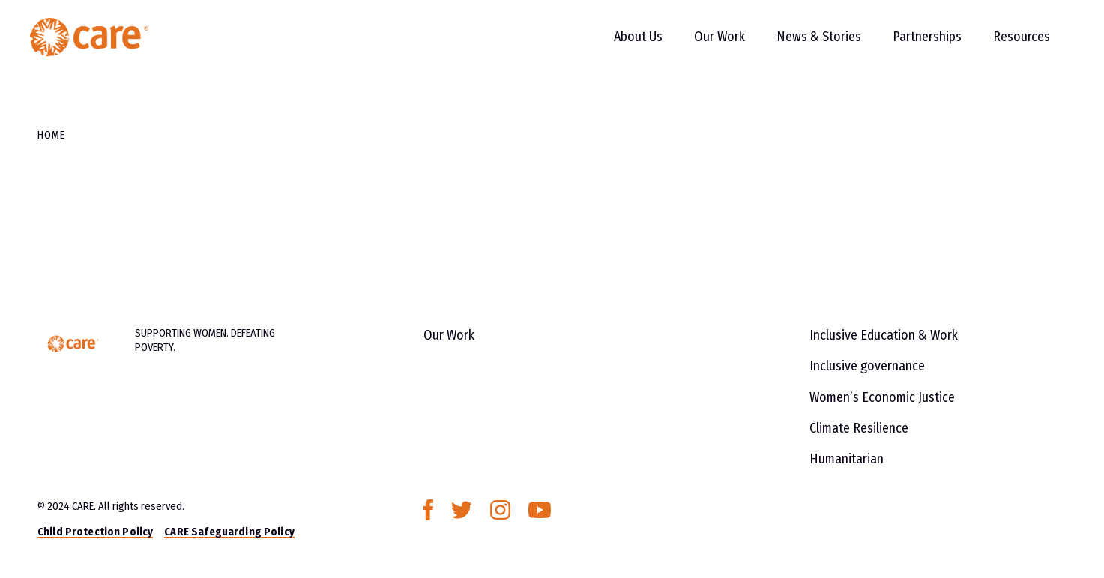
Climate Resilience (858, 428)
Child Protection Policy (95, 531)
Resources (1006, 44)
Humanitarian (846, 459)
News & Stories (803, 44)
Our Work (704, 44)
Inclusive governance (867, 366)
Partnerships (912, 44)
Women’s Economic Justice (882, 397)
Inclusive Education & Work (883, 335)
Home (50, 135)
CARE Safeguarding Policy (229, 531)
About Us (623, 44)
